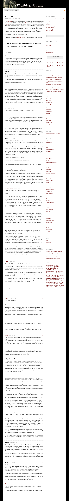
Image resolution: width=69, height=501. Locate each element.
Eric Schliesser (49, 102)
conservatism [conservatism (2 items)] (49, 271)
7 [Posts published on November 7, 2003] (57, 60)
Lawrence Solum (49, 171)
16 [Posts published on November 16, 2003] (62, 62)
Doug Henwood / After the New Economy (53, 79)
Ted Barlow (48, 231)
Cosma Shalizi (48, 153)
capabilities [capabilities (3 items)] (49, 266)
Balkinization (48, 147)
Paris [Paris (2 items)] (62, 280)
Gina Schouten (49, 105)
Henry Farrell (48, 109)
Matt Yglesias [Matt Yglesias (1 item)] (52, 279)
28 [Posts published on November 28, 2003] (57, 65)
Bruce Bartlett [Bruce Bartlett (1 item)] (56, 265)
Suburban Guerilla (49, 193)
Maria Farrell (48, 120)
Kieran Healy (48, 218)
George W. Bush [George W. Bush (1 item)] (58, 272)
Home (6, 10)
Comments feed (49, 244)
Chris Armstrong (49, 98)
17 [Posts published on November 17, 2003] (47, 63)
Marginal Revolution (50, 176)
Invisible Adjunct (9, 188)
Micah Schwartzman (50, 220)
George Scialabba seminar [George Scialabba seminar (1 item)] (52, 272)
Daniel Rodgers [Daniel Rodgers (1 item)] (54, 271)
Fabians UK (48, 164)
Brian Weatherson (49, 209)
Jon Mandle (48, 216)
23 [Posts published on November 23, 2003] (62, 63)
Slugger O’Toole (49, 187)
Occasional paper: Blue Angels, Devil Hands (54, 251)
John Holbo (48, 113)
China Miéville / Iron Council (51, 73)
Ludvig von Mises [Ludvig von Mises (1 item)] (58, 278)
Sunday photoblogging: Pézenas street (53, 258)
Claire (6, 483)
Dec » (50, 66)
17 (42, 358)
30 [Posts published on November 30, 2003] (62, 65)
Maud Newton (48, 178)
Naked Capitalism (49, 184)
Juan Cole (48, 167)
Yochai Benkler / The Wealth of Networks (53, 91)
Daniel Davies (48, 213)
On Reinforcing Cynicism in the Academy (56, 18)
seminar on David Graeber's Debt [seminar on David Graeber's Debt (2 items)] (56, 283)
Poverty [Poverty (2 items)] (59, 282)
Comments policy (13, 10)
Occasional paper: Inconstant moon (52, 256)
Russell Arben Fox (49, 185)
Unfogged (48, 200)
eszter (6, 335)
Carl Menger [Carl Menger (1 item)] (54, 268)
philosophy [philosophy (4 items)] (54, 282)
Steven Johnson (49, 191)
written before (9, 21)
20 (42, 442)
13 (42, 298)
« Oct (48, 66)
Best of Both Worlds (50, 149)
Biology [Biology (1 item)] (50, 265)
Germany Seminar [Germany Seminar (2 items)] (50, 274)
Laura (6, 261)
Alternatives (27, 22)
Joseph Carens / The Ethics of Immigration (53, 84)
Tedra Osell (48, 233)
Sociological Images (50, 189)
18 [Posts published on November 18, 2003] (50, 63)
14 (42, 304)
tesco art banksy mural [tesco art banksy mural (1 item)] (57, 285)
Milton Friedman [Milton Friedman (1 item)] (56, 279)
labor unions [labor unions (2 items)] (56, 276)
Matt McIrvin (8, 211)
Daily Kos (48, 154)
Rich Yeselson (48, 227)
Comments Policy (49, 135)
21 (42, 462)
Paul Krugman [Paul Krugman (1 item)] (48, 282)
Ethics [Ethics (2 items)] (58, 271)
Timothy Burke (49, 198)
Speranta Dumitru (49, 127)
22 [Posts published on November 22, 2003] (59, 63)
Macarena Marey (49, 118)
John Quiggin (48, 115)
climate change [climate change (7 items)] (52, 270)
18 (42, 375)
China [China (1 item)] (57, 268)
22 (42, 483)
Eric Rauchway (49, 214)
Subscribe (61, 10)
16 (42, 347)
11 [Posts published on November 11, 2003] (50, 62)
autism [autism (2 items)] (56, 264)
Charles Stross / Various (50, 72)
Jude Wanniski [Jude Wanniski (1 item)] (51, 276)
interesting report (20, 37)
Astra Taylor (48, 207)
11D (47, 140)
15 (42, 335)
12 (42, 285)
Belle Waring (48, 96)
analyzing (7, 24)
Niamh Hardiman (49, 225)
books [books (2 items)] (52, 265)
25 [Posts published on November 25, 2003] (50, 65)
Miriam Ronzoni (49, 122)
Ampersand (48, 144)
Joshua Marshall (49, 165)
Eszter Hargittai (49, 104)
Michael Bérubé (49, 222)
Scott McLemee (49, 229)
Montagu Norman (49, 224)
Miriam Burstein (49, 182)
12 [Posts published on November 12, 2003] (52, 62)
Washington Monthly (50, 202)
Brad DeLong (48, 151)
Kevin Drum (48, 169)
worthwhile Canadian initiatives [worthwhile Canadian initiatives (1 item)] (57, 286)
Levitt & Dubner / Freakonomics (52, 86)
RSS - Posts (48, 45)
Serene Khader (49, 125)
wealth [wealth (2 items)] (51, 286)
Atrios (47, 145)
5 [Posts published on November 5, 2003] (52, 60)
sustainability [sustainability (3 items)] (50, 285)
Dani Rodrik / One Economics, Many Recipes (54, 77)
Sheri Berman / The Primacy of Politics (53, 87)
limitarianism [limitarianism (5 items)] (51, 278)
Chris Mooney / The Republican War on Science (54, 75)
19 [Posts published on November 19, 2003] (52, 63)
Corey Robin (48, 211)
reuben (6, 285)
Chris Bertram (48, 100)
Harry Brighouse (49, 107)
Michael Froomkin (49, 180)
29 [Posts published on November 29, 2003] (59, 65)
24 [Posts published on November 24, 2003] (47, 65)
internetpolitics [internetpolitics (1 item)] (57, 275)
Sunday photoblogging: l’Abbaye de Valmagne (54, 253)
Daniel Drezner (49, 158)
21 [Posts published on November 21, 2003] (57, 63)
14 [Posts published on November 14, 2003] (57, 62)
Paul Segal (48, 124)
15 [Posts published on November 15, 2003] (59, 62)
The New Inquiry (49, 196)
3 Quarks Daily (49, 142)
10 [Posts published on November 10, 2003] (47, 62)
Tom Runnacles (49, 234)
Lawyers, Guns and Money (51, 173)
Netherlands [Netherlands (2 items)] (49, 280)
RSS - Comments (49, 47)
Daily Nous (48, 156)
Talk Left (48, 195)
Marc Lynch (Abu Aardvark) (51, 175)
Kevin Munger (49, 116)
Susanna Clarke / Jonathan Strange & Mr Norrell (55, 89)
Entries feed (48, 242)
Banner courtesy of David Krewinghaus (53, 133)
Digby (47, 160)
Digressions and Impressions (51, 162)
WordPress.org (49, 245)
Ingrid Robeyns (49, 111)
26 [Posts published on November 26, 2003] (52, 65)
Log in (47, 240)
